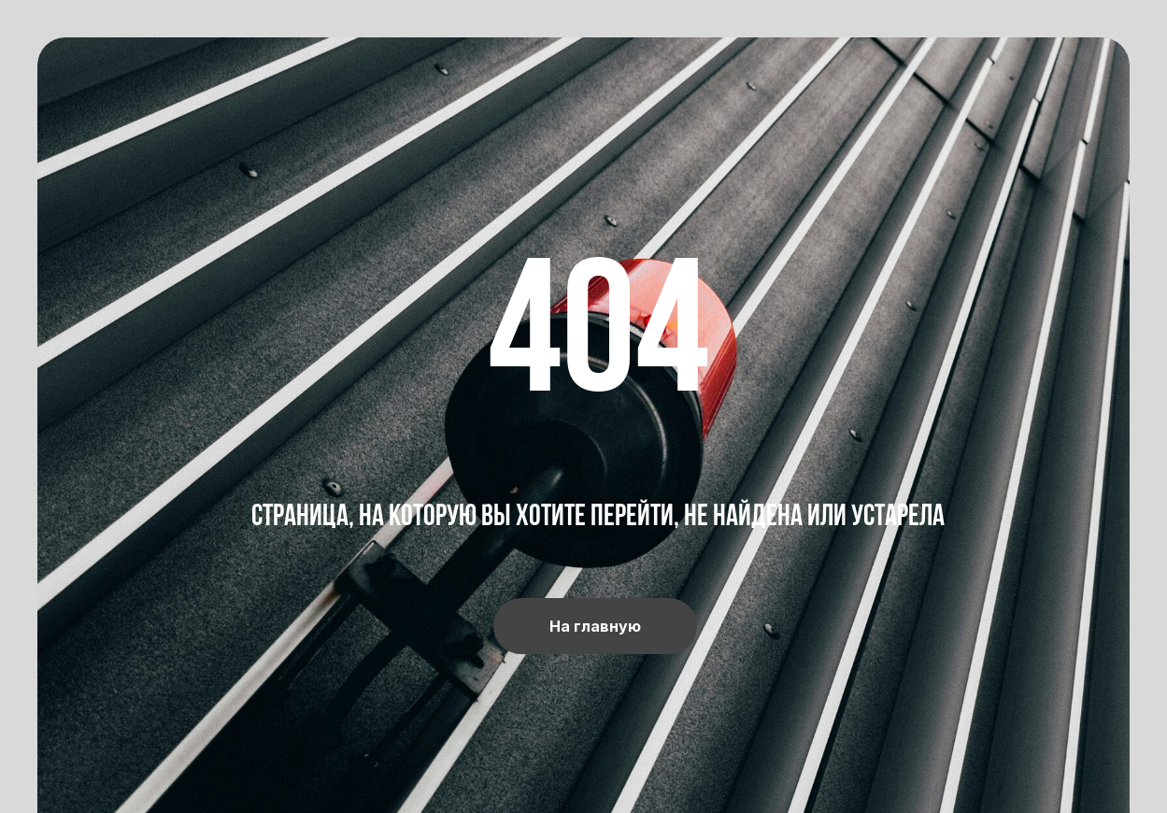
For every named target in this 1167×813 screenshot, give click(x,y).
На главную (595, 626)
